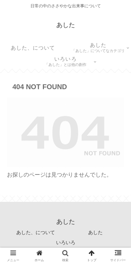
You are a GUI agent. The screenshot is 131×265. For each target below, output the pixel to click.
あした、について (35, 232)
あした (95, 232)
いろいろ (65, 242)
